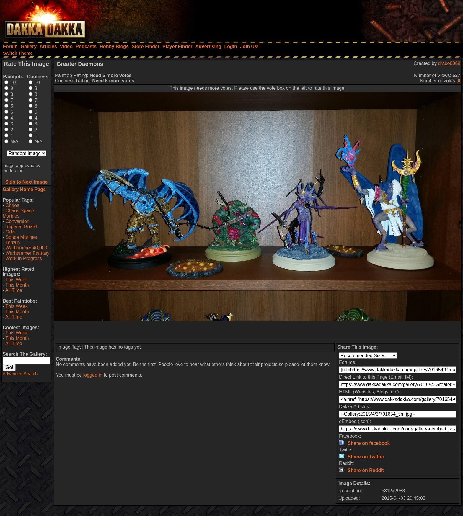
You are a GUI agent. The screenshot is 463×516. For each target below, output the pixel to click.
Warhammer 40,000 (26, 247)
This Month (17, 285)
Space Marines (21, 237)
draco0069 (449, 63)
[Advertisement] (383, 19)
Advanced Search (20, 373)
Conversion (18, 221)
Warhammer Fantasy (28, 253)
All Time (13, 290)
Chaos (12, 205)
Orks (11, 231)
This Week (16, 279)
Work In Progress (24, 258)
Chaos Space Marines (18, 213)
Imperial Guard (21, 226)
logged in (92, 375)
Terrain (12, 242)
